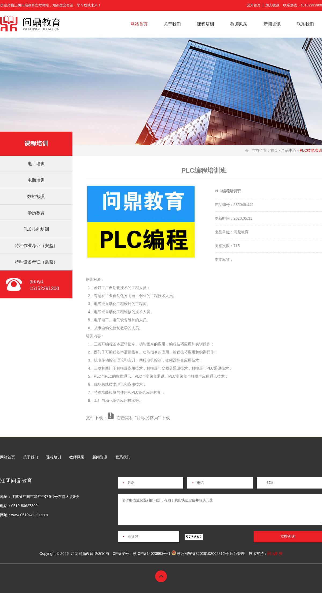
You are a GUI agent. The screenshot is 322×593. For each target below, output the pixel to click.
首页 (274, 150)
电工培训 (36, 163)
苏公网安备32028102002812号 (203, 553)
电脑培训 (36, 180)
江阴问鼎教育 (82, 553)
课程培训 (205, 24)
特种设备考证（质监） (36, 262)
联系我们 (305, 24)
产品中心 (288, 150)
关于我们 (172, 24)
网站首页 (139, 24)
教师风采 (238, 24)
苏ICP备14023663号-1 (151, 553)
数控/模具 (36, 196)
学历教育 (36, 213)
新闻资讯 (272, 24)
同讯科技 (275, 553)
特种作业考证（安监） (36, 245)
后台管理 (237, 553)
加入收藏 (272, 5)
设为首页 (254, 5)
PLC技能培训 (36, 229)
